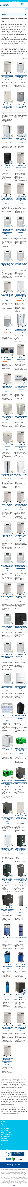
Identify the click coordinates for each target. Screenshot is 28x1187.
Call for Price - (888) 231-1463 (20, 999)
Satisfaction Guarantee (6, 1134)
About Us (3, 1122)
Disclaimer (3, 1145)
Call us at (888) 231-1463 (14, 1)
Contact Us (3, 1126)
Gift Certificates (5, 1149)
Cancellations (4, 1138)
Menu (26, 4)
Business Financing (5, 1128)
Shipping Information (6, 1136)
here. (14, 1185)
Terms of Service (5, 1140)
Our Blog (3, 1147)
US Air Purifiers (4, 5)
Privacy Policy (4, 1143)
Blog (2, 1124)
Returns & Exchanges (6, 1132)
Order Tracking (4, 1130)
